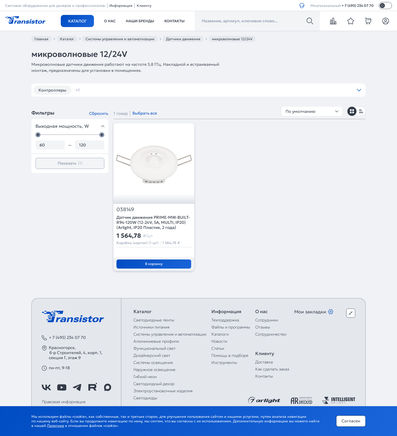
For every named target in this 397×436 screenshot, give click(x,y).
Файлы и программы (230, 327)
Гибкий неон (145, 376)
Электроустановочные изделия (163, 390)
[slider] (38, 134)
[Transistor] (25, 19)
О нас (110, 21)
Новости (219, 341)
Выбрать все (144, 113)
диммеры (87, 90)
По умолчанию (312, 111)
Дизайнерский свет (151, 355)
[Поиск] (310, 21)
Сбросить (98, 113)
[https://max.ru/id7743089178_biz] (107, 387)
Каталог (77, 21)
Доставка (264, 361)
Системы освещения (153, 362)
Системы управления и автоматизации (169, 334)
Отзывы (262, 327)
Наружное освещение (154, 369)
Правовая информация (64, 401)
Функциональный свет (154, 348)
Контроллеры (52, 90)
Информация (120, 5)
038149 (125, 209)
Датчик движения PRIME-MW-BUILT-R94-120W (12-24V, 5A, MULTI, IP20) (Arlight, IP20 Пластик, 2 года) (153, 222)
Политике (55, 425)
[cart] (368, 21)
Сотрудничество (270, 334)
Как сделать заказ (272, 369)
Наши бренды (140, 21)
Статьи (217, 348)
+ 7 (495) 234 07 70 (358, 5)
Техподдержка (225, 319)
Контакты (174, 21)
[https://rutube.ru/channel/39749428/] (92, 387)
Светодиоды (145, 397)
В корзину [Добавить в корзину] (154, 263)
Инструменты (224, 362)
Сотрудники (266, 319)
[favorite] (350, 21)
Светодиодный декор (153, 383)
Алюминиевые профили (156, 341)
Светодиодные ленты (153, 319)
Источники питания (151, 327)
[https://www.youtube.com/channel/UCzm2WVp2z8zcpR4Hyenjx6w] (61, 387)
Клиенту (144, 5)
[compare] (333, 21)
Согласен (351, 420)
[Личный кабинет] (385, 21)
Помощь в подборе (229, 355)
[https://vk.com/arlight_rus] (46, 387)
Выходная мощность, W (69, 126)
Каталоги (220, 334)
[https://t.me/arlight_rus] (77, 387)
